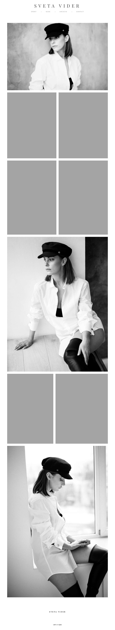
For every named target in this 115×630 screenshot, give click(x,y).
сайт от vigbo (57, 624)
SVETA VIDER (57, 6)
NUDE (48, 11)
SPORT (34, 11)
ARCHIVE (63, 11)
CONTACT (80, 11)
